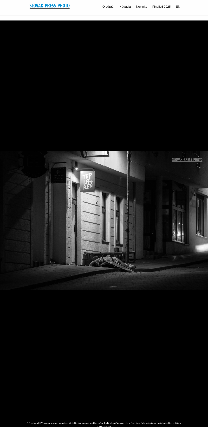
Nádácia (125, 6)
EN (178, 6)
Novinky (141, 6)
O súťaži (108, 6)
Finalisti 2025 (161, 6)
